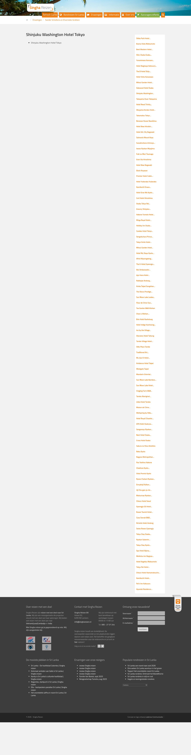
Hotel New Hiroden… (145, 131)
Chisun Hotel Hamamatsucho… (149, 604)
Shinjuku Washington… (146, 96)
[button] (163, 14)
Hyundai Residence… (145, 621)
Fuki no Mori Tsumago (145, 161)
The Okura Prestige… (145, 306)
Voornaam (127, 645)
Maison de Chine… (144, 429)
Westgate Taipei (143, 388)
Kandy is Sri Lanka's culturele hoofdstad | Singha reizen (47, 710)
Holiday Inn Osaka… (144, 236)
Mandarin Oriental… (145, 394)
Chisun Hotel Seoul (144, 528)
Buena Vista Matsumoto (146, 44)
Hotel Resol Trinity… (145, 108)
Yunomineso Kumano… (146, 61)
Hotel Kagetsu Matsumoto (147, 592)
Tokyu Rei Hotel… (143, 598)
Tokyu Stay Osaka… (144, 563)
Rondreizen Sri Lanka (73, 14)
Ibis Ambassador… (144, 283)
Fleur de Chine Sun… (145, 318)
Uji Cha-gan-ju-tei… (144, 516)
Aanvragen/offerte (149, 14)
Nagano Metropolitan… (146, 481)
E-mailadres (128, 655)
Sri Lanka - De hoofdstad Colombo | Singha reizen (48, 699)
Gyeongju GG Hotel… (145, 534)
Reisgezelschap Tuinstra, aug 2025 (93, 711)
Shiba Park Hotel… (144, 38)
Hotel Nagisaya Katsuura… (147, 67)
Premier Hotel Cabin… (145, 184)
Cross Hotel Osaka (144, 464)
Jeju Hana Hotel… (143, 289)
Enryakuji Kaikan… (144, 510)
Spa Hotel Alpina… (144, 580)
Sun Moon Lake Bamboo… (147, 400)
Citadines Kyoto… (143, 493)
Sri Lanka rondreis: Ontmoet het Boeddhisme (145, 706)
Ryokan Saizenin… (144, 569)
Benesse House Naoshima (147, 126)
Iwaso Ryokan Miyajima (146, 155)
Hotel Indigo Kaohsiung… (147, 341)
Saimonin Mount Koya (145, 143)
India (50, 656)
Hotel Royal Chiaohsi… (146, 440)
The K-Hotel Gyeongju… (146, 277)
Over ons (129, 14)
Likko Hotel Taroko (144, 423)
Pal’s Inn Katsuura (144, 615)
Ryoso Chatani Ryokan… (146, 505)
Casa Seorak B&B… (144, 545)
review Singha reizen (87, 698)
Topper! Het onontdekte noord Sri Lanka (143, 703)
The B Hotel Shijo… (144, 73)
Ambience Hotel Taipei (146, 382)
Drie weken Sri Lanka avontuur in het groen (145, 700)
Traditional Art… (143, 370)
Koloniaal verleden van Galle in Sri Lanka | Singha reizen (47, 705)
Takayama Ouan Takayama (147, 102)
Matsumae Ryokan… (145, 522)
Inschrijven (143, 661)
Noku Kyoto (141, 475)
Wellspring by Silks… (145, 435)
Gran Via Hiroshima (144, 166)
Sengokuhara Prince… (145, 248)
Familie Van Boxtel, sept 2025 (91, 708)
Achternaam (128, 650)
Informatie (113, 14)
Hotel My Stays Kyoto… (146, 265)
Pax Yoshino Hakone (145, 487)
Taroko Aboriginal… (144, 417)
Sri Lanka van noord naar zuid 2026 (142, 698)
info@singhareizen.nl (82, 654)
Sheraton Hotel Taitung (146, 353)
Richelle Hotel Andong (146, 551)
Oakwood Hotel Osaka (146, 91)
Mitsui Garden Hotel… (145, 85)
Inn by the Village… (144, 347)
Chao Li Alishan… (143, 330)
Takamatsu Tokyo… (144, 120)
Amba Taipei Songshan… (147, 300)
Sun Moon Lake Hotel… (146, 405)
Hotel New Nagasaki (145, 172)
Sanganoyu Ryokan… (145, 452)
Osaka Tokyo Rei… (144, 213)
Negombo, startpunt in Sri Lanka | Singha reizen (47, 716)
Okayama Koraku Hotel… (147, 114)
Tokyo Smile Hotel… (144, 254)
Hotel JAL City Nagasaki (146, 137)
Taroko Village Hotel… (145, 359)
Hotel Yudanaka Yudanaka (147, 190)
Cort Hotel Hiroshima (145, 207)
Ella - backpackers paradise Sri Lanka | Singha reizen (49, 721)
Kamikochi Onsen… (144, 196)
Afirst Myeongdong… (145, 271)
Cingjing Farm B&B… (145, 411)
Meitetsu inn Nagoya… (146, 586)
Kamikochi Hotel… (144, 609)
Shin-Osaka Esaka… (145, 56)
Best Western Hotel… (145, 50)
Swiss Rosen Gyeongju (146, 557)
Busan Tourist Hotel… (145, 540)
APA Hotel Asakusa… (145, 446)
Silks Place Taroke (144, 365)
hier (75, 674)
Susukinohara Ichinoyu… (147, 149)
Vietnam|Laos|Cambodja (35, 656)
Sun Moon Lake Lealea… (146, 312)
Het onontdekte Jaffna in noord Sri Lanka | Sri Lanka (49, 726)
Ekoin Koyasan (142, 178)
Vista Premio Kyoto (144, 499)
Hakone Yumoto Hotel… (146, 225)
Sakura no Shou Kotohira (147, 470)
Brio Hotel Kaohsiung (145, 335)
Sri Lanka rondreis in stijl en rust (140, 708)
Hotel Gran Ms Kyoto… (146, 201)
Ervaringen (96, 14)
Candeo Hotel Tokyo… (145, 242)
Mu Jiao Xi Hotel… (144, 376)
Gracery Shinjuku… (144, 219)
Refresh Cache (50, 14)
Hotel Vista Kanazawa (145, 79)
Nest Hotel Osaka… (144, 458)
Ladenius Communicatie (154, 749)
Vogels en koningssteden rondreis (141, 711)
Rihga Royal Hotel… (144, 230)
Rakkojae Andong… (144, 295)
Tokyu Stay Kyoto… (144, 575)
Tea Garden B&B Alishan (146, 324)
